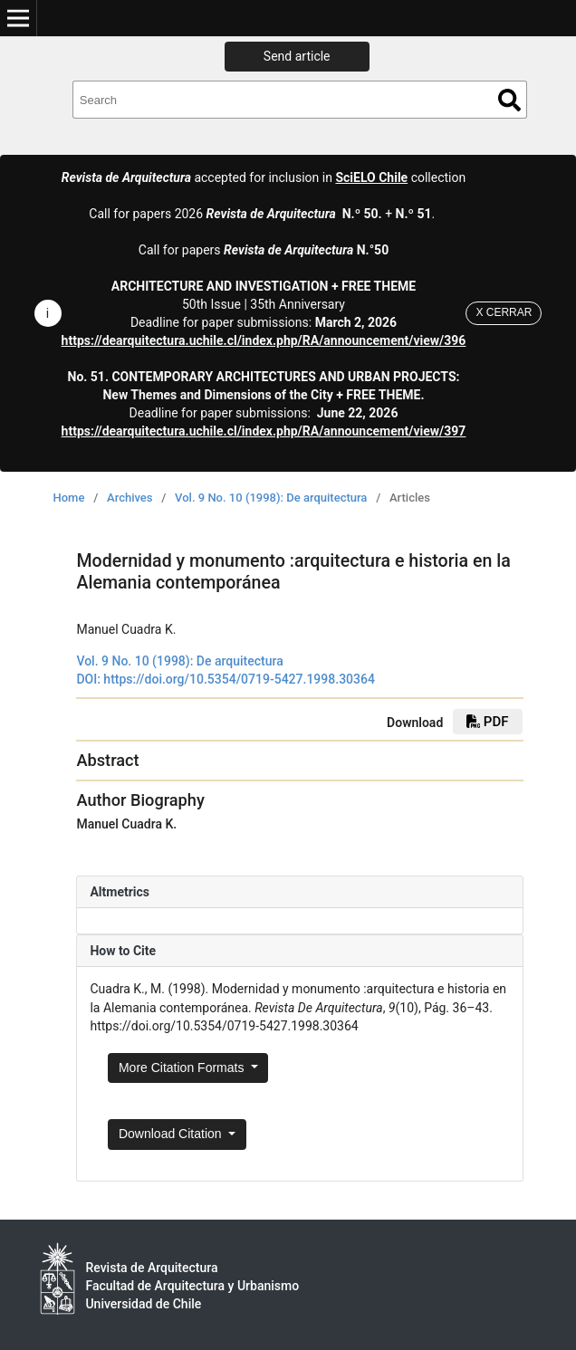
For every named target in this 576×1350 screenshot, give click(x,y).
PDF (487, 721)
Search (509, 100)
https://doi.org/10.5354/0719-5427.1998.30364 (239, 679)
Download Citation (172, 1133)
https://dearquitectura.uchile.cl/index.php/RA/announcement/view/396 (264, 340)
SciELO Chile (371, 177)
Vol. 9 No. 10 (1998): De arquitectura (271, 497)
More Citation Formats (183, 1067)
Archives (130, 497)
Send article (297, 56)
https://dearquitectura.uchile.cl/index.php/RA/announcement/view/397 (264, 431)
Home (69, 497)
